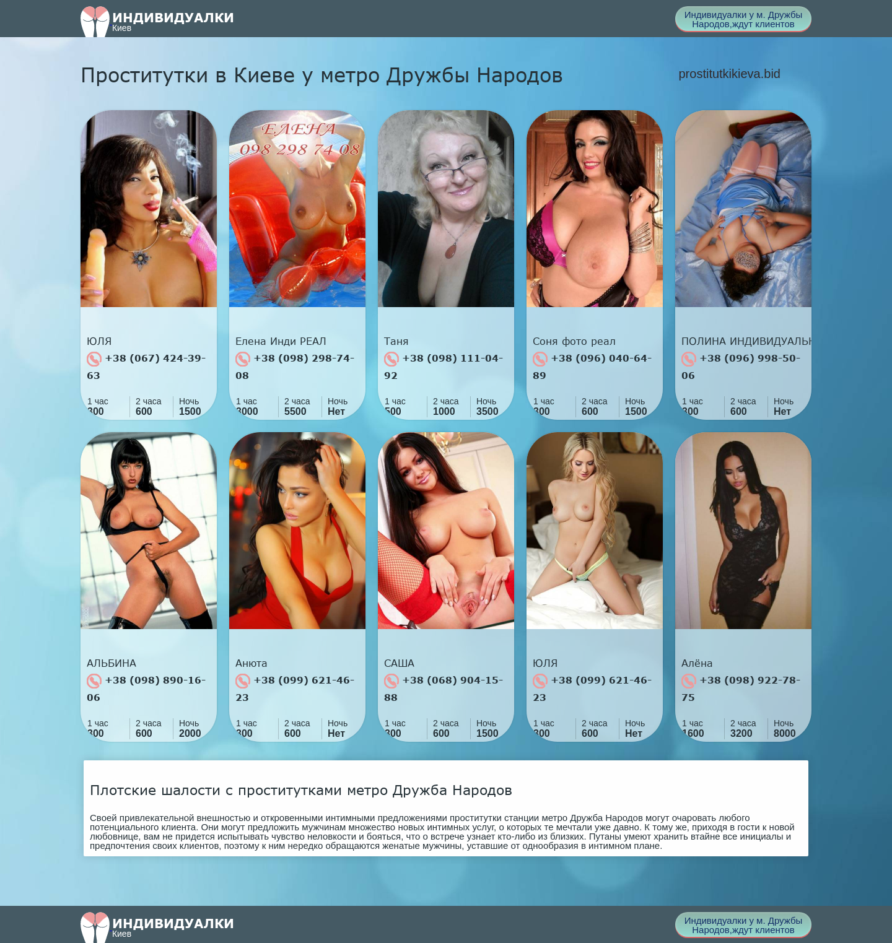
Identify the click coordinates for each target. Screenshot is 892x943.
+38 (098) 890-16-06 (146, 688)
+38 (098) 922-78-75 (740, 688)
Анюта (251, 663)
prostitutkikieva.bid (729, 73)
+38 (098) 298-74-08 (294, 366)
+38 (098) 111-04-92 (443, 366)
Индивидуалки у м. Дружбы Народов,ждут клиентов (743, 19)
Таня (396, 341)
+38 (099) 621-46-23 (294, 688)
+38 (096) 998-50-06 (740, 366)
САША (399, 663)
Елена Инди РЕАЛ (280, 341)
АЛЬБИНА (111, 663)
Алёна (697, 663)
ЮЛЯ (99, 341)
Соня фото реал (574, 341)
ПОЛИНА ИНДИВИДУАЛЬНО (746, 341)
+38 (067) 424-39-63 (146, 366)
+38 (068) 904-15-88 (443, 688)
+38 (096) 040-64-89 (592, 366)
